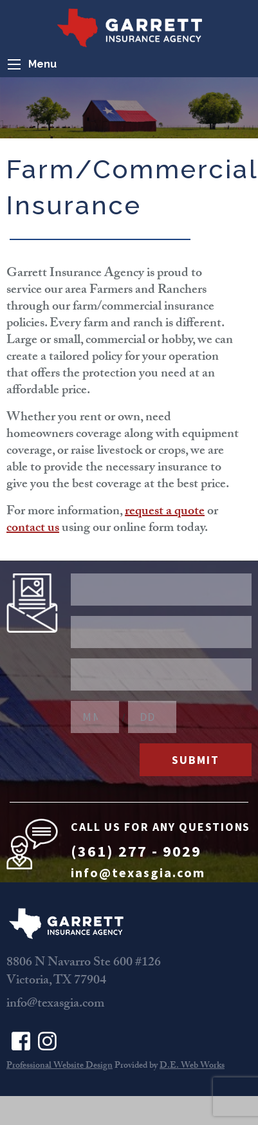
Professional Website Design (59, 1066)
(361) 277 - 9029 (136, 851)
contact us (32, 529)
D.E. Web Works (192, 1066)
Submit (195, 759)
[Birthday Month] (95, 717)
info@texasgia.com (138, 872)
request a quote (165, 512)
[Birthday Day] (152, 717)
